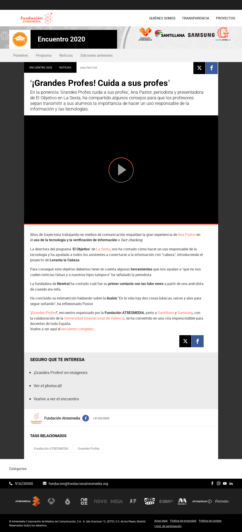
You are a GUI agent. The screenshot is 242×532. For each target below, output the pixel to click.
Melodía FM (182, 501)
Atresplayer (202, 501)
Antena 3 (51, 501)
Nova (100, 501)
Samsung (185, 312)
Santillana (166, 312)
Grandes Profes (44, 312)
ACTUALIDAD (221, 18)
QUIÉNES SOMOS (100, 18)
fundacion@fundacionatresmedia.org (78, 483)
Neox (84, 501)
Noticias (66, 55)
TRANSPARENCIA (133, 18)
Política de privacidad (183, 520)
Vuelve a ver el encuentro (56, 398)
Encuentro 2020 (61, 39)
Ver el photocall (48, 385)
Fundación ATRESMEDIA (51, 448)
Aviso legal (161, 520)
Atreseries (133, 501)
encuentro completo (77, 328)
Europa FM (166, 501)
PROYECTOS (163, 18)
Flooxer (222, 501)
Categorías (18, 469)
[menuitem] (99, 18)
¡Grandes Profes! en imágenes (60, 372)
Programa (44, 55)
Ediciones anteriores (97, 55)
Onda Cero (149, 501)
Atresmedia (27, 501)
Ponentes (20, 55)
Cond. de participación (168, 526)
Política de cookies (210, 520)
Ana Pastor (187, 234)
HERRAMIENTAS (192, 18)
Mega (117, 501)
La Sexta (103, 249)
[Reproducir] (121, 169)
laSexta (67, 501)
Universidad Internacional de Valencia (94, 318)
